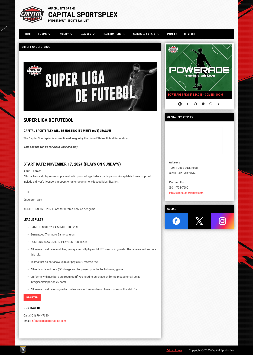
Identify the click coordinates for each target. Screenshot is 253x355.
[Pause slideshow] (180, 104)
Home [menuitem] (27, 34)
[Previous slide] (188, 104)
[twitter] (199, 221)
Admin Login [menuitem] (174, 350)
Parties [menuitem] (172, 34)
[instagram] (222, 221)
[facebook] (176, 221)
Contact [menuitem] (189, 34)
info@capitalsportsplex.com (48, 320)
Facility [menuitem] (66, 34)
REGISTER (32, 297)
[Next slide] (218, 104)
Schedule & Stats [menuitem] (146, 34)
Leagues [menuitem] (88, 34)
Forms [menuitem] (44, 34)
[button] (195, 104)
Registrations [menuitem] (114, 34)
